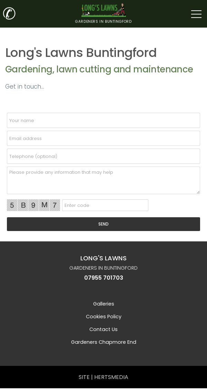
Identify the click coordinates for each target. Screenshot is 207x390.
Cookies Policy (103, 316)
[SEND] (103, 224)
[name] (103, 120)
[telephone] (103, 156)
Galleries (103, 303)
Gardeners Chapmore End (103, 342)
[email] (103, 138)
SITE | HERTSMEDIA (103, 377)
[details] (103, 180)
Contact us (103, 329)
